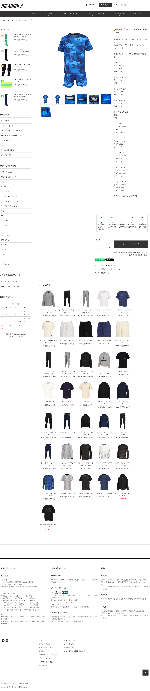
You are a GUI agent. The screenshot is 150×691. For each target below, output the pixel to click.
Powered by (15, 687)
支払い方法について (46, 644)
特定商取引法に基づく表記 (137, 255)
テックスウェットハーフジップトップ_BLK (85, 372)
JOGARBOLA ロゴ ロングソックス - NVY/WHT (22, 95)
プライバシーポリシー (47, 658)
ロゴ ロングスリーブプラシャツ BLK (123, 464)
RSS (40, 665)
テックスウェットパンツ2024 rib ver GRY (67, 372)
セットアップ (27, 20)
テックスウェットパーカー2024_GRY (48, 311)
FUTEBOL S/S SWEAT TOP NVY (123, 311)
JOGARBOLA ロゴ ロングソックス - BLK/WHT (22, 50)
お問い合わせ (69, 647)
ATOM (45, 665)
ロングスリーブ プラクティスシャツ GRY (67, 464)
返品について (141, 252)
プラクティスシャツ (14, 20)
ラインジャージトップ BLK (104, 403)
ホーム (3, 20)
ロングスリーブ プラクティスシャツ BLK (85, 464)
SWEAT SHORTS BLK (85, 340)
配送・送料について (46, 647)
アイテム (105, 5)
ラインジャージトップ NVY (123, 403)
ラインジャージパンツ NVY (67, 433)
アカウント (92, 5)
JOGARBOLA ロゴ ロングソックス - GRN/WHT (22, 35)
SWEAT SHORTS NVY (104, 340)
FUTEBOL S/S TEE (122, 371)
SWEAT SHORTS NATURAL (122, 341)
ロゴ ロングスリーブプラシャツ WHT (104, 464)
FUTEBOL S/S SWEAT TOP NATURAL (48, 341)
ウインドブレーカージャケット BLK (85, 433)
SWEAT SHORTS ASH (67, 340)
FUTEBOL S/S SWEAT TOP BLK (48, 525)
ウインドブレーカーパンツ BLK (122, 433)
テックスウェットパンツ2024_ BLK (67, 311)
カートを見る (69, 644)
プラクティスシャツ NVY (104, 493)
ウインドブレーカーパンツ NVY (48, 464)
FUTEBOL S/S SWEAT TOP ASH (104, 311)
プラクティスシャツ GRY (67, 493)
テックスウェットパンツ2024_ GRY (86, 311)
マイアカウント (69, 640)
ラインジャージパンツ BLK (48, 433)
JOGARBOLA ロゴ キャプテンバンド (22, 80)
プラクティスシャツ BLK (85, 493)
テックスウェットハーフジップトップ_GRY (104, 372)
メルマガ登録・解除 (46, 662)
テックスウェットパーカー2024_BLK (122, 494)
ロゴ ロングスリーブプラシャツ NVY (48, 494)
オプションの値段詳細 (127, 252)
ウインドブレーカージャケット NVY (104, 433)
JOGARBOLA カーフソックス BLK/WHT (22, 65)
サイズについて (111, 252)
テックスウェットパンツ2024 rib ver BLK (48, 372)
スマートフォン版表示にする (74, 651)
